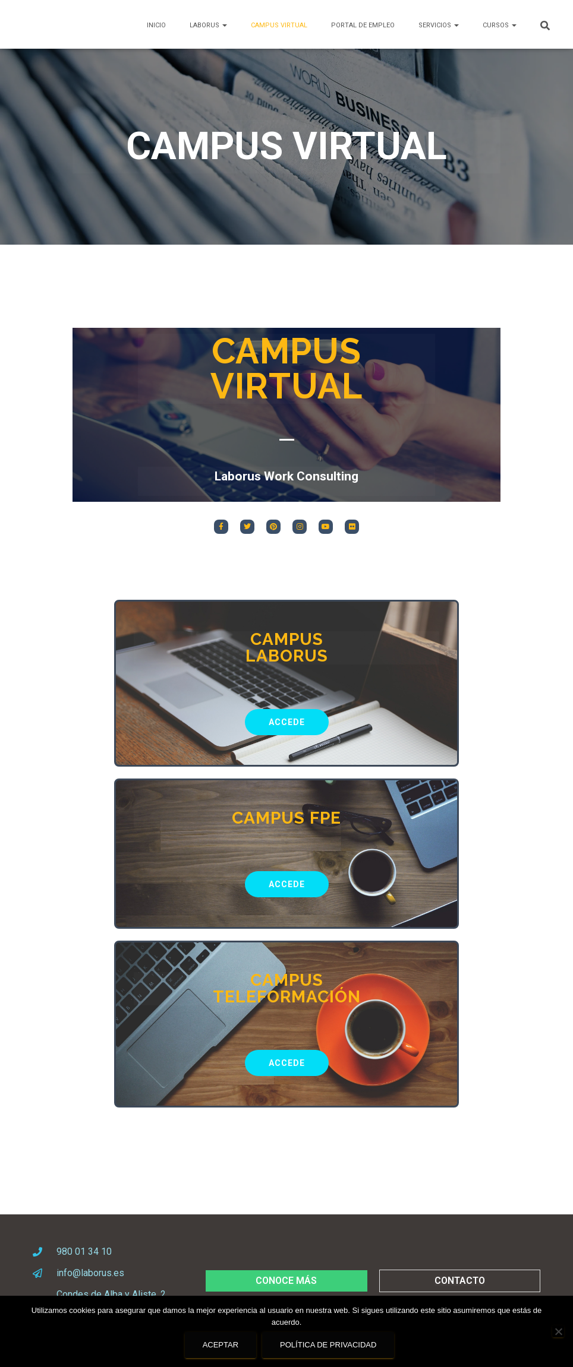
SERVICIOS (438, 25)
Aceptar (220, 1344)
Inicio (156, 25)
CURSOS (500, 25)
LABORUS (208, 25)
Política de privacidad (328, 1344)
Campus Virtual (279, 25)
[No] (558, 1331)
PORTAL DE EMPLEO (363, 25)
